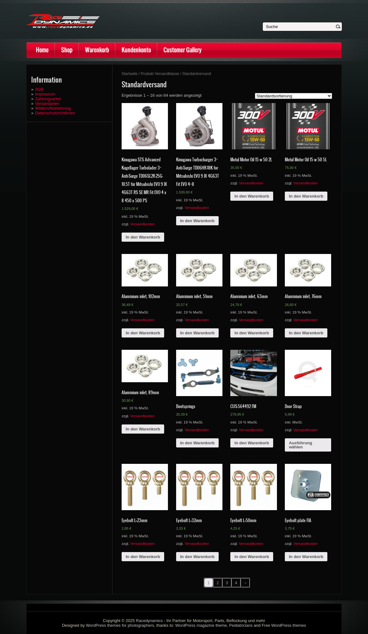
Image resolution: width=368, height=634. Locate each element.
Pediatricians (240, 625)
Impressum (45, 94)
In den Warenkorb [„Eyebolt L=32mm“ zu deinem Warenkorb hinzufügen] (197, 556)
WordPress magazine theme (201, 625)
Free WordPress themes (284, 625)
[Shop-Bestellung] (293, 96)
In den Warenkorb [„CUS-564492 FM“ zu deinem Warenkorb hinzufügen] (251, 443)
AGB (39, 89)
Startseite (130, 74)
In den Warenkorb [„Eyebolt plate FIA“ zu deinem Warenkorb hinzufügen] (306, 556)
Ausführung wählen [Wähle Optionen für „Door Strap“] (300, 445)
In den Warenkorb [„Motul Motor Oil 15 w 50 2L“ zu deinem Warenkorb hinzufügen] (251, 196)
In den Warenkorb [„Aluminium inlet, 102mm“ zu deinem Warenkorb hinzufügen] (143, 333)
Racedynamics (149, 620)
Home (42, 50)
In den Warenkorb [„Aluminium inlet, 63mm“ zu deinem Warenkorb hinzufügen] (251, 333)
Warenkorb (97, 50)
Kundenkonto (136, 50)
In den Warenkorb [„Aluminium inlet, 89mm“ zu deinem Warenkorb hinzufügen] (143, 429)
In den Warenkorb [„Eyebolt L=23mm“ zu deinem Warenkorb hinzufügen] (143, 556)
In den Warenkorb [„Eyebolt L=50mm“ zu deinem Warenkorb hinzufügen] (251, 556)
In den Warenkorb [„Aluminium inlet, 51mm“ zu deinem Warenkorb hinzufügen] (197, 333)
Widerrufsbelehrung (53, 108)
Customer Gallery (183, 50)
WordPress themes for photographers (120, 625)
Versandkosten (142, 224)
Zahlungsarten (48, 98)
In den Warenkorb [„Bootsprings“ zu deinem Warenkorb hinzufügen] (197, 443)
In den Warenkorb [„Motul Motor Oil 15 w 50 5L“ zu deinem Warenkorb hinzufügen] (306, 196)
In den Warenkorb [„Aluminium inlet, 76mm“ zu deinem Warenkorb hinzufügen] (306, 333)
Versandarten (47, 103)
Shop (66, 50)
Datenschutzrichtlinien (55, 113)
